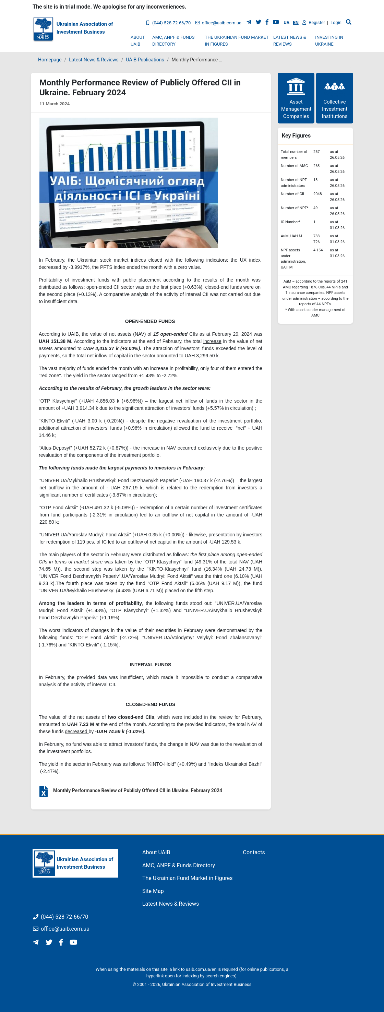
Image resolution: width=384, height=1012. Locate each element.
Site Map (153, 891)
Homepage (49, 59)
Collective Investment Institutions (335, 97)
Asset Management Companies (296, 97)
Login (336, 22)
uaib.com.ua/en (201, 969)
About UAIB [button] (138, 41)
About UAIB (156, 852)
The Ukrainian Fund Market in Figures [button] (236, 41)
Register (313, 22)
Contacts (254, 852)
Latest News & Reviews (94, 59)
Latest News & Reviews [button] (289, 41)
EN (296, 22)
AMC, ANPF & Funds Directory (178, 865)
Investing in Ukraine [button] (329, 41)
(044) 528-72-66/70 (168, 22)
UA (286, 22)
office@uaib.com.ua (218, 22)
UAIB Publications (145, 59)
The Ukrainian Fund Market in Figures (187, 878)
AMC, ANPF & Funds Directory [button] (173, 41)
